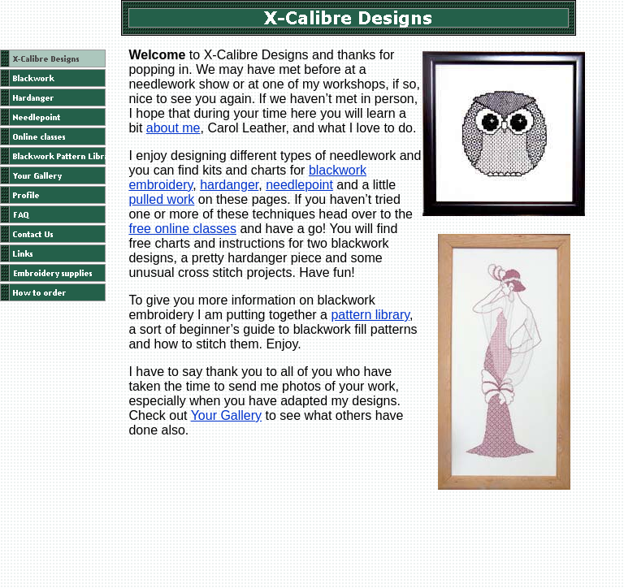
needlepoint (299, 185)
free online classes (182, 229)
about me (173, 128)
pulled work (161, 199)
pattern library (370, 315)
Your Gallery (226, 415)
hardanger (229, 185)
